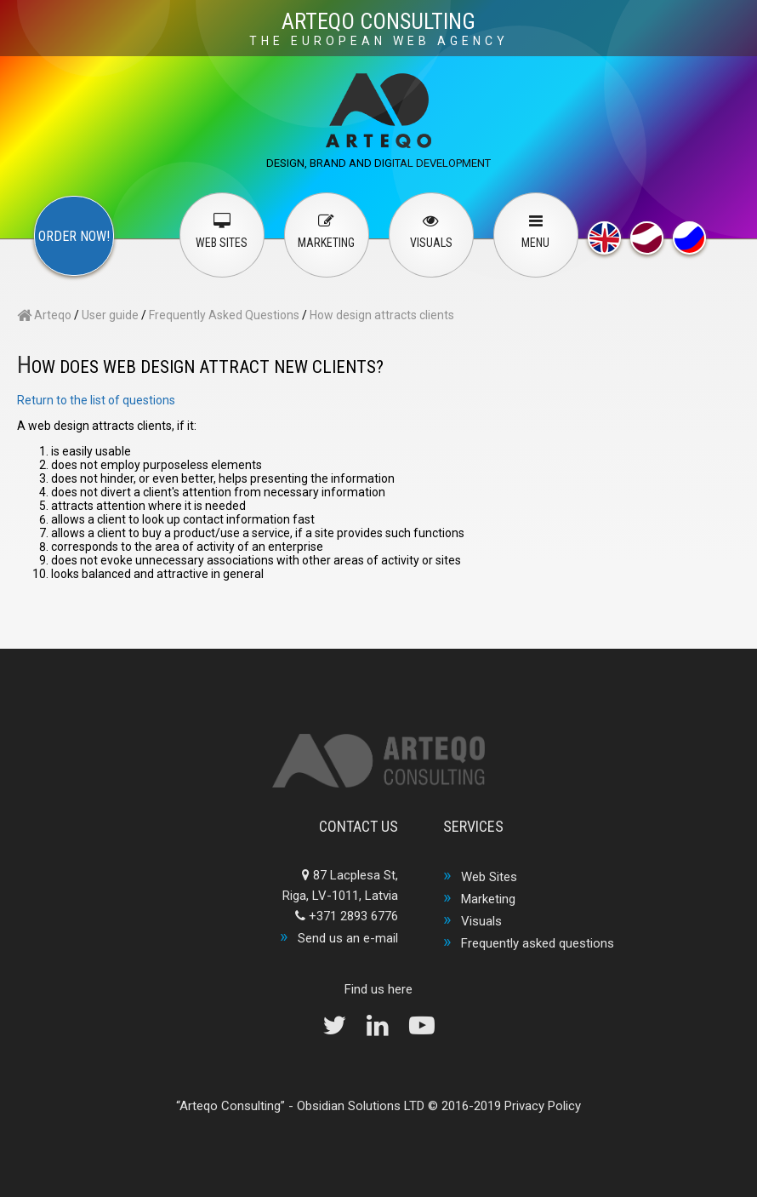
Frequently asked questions (537, 943)
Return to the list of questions (96, 400)
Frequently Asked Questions (224, 315)
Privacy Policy (542, 1106)
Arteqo (44, 315)
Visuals (481, 921)
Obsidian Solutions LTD (360, 1106)
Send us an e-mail (348, 938)
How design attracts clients (382, 315)
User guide (110, 315)
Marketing (488, 899)
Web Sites (489, 877)
